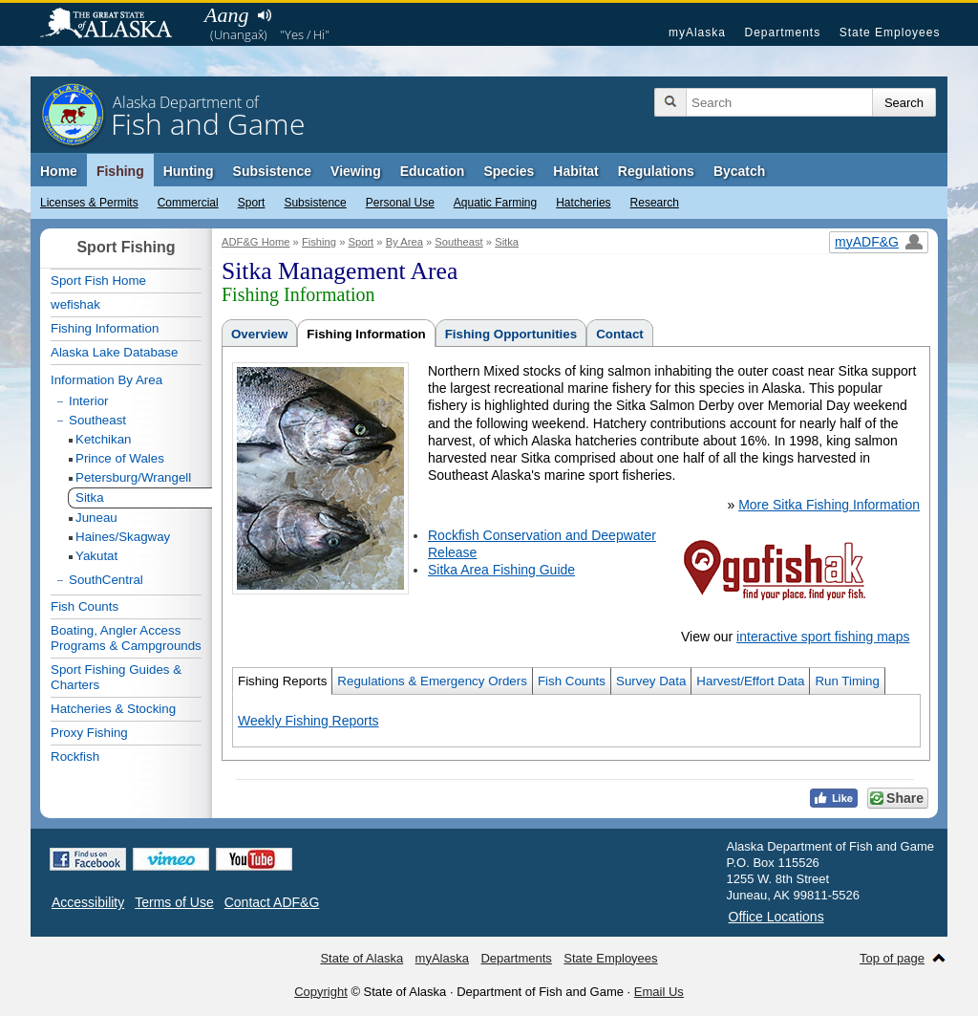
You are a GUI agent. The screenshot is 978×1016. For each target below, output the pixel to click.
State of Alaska (115, 25)
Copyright (321, 991)
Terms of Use (174, 902)
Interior (88, 401)
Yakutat (96, 556)
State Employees (890, 32)
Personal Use (400, 202)
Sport (252, 202)
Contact (620, 334)
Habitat (575, 171)
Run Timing (847, 681)
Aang (226, 15)
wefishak (75, 304)
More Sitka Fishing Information (829, 504)
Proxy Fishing (89, 732)
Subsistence (315, 202)
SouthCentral (106, 580)
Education (432, 171)
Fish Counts (572, 681)
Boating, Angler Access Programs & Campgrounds (126, 638)
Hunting (188, 171)
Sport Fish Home (98, 280)
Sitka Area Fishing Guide (501, 569)
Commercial (188, 202)
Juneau (96, 517)
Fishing (120, 171)
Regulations (656, 171)
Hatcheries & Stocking (113, 709)
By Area (404, 242)
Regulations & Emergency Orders (432, 681)
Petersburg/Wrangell (133, 477)
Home (58, 171)
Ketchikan (103, 439)
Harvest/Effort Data (750, 681)
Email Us (659, 991)
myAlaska (697, 32)
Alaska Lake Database (114, 352)
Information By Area (106, 380)
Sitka (507, 242)
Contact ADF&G (272, 902)
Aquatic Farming (495, 202)
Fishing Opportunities (511, 334)
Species (508, 171)
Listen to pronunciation (264, 15)
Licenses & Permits (89, 202)
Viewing (355, 171)
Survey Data (651, 681)
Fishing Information (366, 334)
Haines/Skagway (122, 537)
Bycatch (739, 171)
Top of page (892, 958)
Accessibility (88, 902)
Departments (782, 32)
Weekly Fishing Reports (308, 720)
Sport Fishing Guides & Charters (116, 677)
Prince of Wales (119, 458)
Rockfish (75, 756)
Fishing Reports (282, 681)
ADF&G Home (256, 242)
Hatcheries (583, 202)
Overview (259, 334)
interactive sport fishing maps (822, 636)
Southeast (458, 242)
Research (654, 202)
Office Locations (776, 916)
